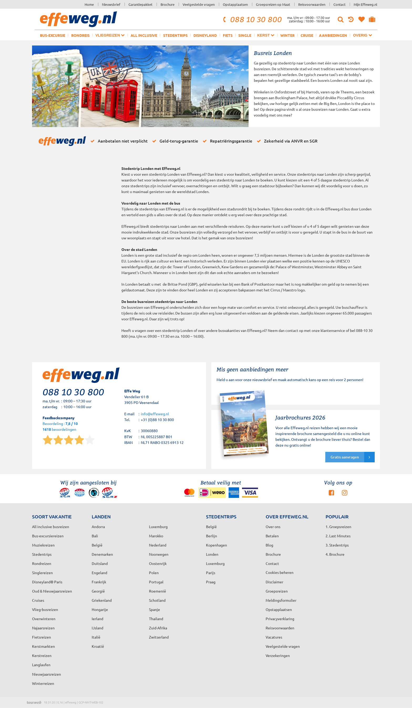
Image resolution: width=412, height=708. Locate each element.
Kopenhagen (216, 545)
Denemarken (102, 554)
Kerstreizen (42, 655)
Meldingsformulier (281, 600)
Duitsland (100, 563)
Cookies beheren (279, 572)
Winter (287, 35)
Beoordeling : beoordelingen (60, 426)
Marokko (156, 535)
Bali (95, 535)
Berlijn (211, 535)
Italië (96, 637)
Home (89, 4)
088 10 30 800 (252, 19)
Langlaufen (41, 664)
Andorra (98, 526)
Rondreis (80, 35)
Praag (210, 581)
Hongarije (100, 609)
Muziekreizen (43, 545)
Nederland (157, 545)
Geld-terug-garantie (174, 141)
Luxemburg (215, 563)
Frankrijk (99, 581)
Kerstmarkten (43, 646)
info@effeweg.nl (155, 413)
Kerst (265, 35)
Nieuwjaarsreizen (46, 674)
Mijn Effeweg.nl (365, 4)
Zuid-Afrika (158, 627)
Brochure (167, 4)
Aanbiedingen (333, 35)
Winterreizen (43, 683)
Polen (154, 572)
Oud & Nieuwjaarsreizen (52, 591)
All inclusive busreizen (50, 526)
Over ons (273, 526)
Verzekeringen (278, 655)
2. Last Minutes (338, 535)
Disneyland (205, 35)
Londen (212, 554)
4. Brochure (335, 554)
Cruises (38, 600)
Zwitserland (159, 637)
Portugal (156, 581)
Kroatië (98, 646)
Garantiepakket (140, 4)
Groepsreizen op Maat (273, 4)
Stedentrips (175, 35)
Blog (269, 545)
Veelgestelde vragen (199, 4)
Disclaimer (274, 581)
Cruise (307, 35)
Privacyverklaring (280, 618)
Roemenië (157, 591)
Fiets (228, 35)
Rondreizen (41, 563)
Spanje (154, 609)
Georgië (98, 591)
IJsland (97, 627)
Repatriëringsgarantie (226, 141)
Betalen (272, 535)
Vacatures (274, 637)
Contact (339, 4)
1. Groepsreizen (338, 526)
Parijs (210, 572)
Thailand (156, 618)
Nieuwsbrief (111, 4)
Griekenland (102, 600)
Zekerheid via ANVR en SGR (286, 141)
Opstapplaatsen (235, 4)
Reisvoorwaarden (311, 4)
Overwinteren (43, 618)
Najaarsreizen (43, 627)
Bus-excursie (52, 35)
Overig (362, 35)
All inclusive (144, 35)
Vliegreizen (110, 35)
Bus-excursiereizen (48, 535)
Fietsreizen (41, 637)
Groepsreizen (277, 591)
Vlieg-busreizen (45, 609)
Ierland (97, 618)
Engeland (99, 572)
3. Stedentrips (337, 545)
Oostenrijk (158, 563)
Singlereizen (42, 572)
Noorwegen (158, 554)
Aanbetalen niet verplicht (118, 141)
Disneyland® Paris (47, 581)
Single (244, 35)
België (97, 545)
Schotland (157, 600)
